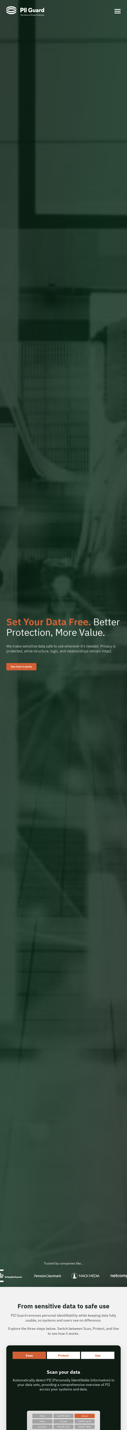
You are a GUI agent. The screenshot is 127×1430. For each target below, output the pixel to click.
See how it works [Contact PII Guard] (21, 666)
